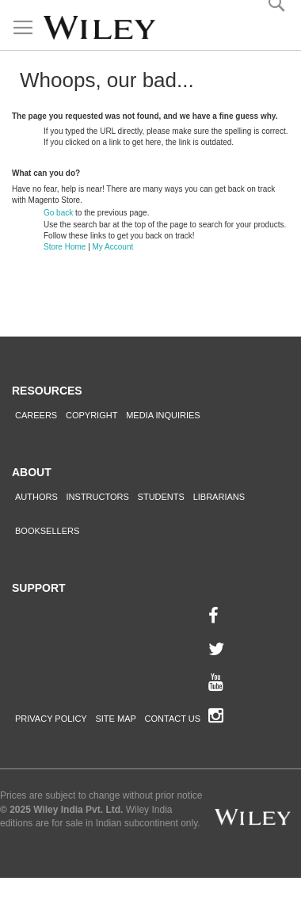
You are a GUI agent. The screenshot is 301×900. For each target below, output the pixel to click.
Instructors (98, 496)
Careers (36, 415)
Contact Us (173, 718)
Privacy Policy (51, 718)
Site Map (115, 718)
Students (161, 496)
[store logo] (99, 28)
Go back (58, 212)
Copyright (91, 415)
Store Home (65, 246)
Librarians (219, 496)
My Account (113, 246)
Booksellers (47, 531)
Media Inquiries (163, 415)
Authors (36, 496)
